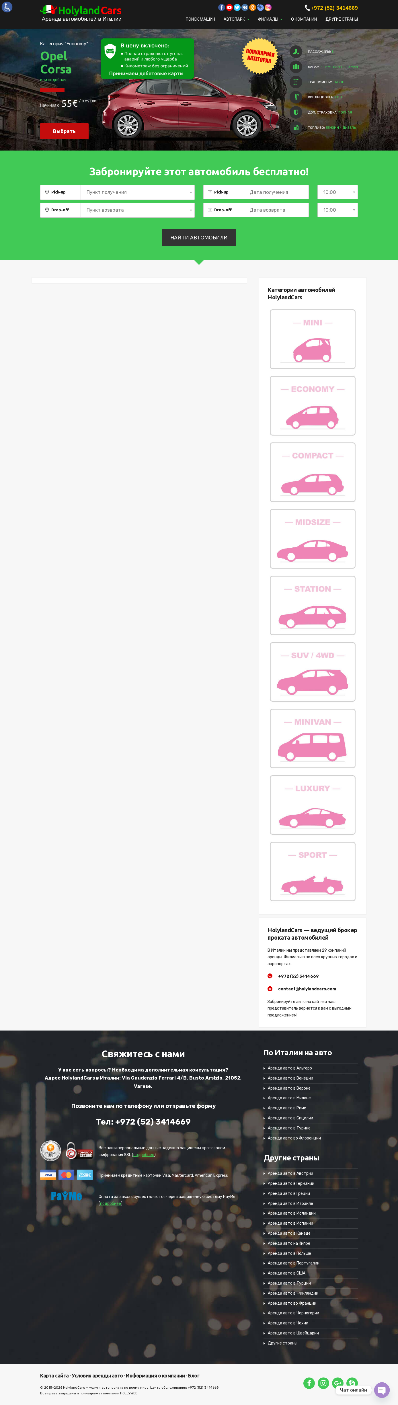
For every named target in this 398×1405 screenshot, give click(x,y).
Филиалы (268, 19)
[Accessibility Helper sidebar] (7, 7)
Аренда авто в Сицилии (290, 1118)
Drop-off (60, 210)
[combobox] (138, 192)
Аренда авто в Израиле (290, 1203)
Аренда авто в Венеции (290, 1078)
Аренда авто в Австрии (290, 1173)
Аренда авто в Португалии (293, 1263)
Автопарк (234, 19)
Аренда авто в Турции (289, 1283)
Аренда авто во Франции (292, 1303)
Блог (193, 1375)
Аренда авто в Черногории (293, 1313)
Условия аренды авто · (98, 1375)
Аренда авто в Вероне (289, 1088)
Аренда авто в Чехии (288, 1323)
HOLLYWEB (129, 1393)
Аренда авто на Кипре (289, 1243)
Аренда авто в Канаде (289, 1233)
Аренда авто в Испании (290, 1223)
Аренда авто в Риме (287, 1108)
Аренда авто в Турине (289, 1128)
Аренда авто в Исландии (292, 1213)
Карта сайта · (55, 1375)
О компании (304, 19)
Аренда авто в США (286, 1273)
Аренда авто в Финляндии (293, 1293)
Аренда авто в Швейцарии (293, 1333)
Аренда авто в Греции (289, 1193)
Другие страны (341, 19)
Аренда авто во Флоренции (294, 1138)
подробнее (143, 1154)
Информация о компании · (156, 1375)
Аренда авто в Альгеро (290, 1068)
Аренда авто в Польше (289, 1253)
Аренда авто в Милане (289, 1098)
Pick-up (58, 192)
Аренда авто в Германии (291, 1183)
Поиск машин (200, 19)
